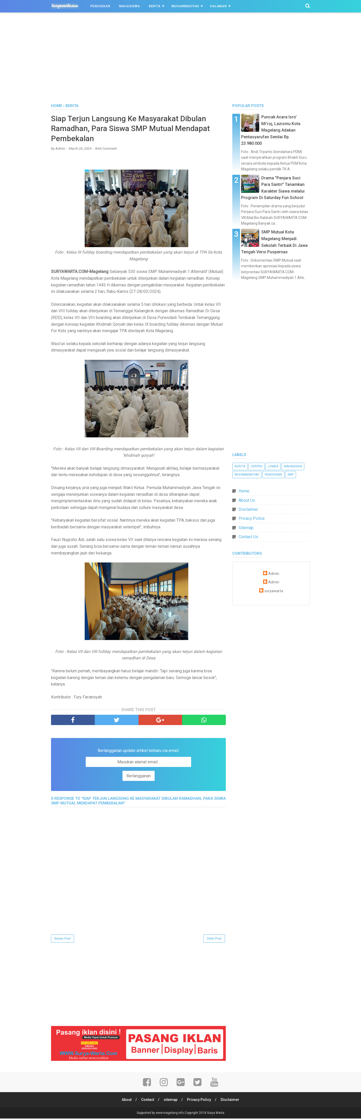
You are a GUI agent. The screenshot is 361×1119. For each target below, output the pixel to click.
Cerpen (256, 466)
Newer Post (62, 939)
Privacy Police (252, 518)
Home (244, 491)
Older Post (214, 939)
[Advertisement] (180, 59)
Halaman (218, 6)
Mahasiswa (129, 6)
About (126, 1100)
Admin (273, 574)
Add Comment (106, 149)
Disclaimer (248, 509)
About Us (247, 500)
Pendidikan (100, 6)
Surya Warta (215, 1113)
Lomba (273, 466)
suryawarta (273, 591)
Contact (147, 1100)
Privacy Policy (199, 1100)
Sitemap (246, 527)
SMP (290, 474)
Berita (155, 6)
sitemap (170, 1100)
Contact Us (248, 536)
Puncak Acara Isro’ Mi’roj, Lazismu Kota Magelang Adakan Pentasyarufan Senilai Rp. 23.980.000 (270, 130)
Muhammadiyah (185, 6)
